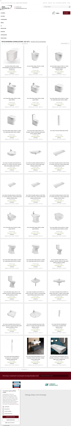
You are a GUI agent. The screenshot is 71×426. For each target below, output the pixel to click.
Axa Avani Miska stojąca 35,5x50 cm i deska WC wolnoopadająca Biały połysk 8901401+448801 (59, 46)
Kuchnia (10, 13)
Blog (54, 2)
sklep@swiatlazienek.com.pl (21, 8)
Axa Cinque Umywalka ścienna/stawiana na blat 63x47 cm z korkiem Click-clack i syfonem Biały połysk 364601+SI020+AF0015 (11, 142)
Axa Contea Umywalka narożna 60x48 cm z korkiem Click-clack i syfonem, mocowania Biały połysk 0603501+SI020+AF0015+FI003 (35, 271)
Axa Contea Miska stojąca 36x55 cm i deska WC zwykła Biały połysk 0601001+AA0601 (12, 238)
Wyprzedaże (4, 16)
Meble (23, 13)
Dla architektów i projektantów (61, 2)
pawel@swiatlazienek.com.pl (27, 392)
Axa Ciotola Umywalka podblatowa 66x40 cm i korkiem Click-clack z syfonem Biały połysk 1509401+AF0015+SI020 (35, 142)
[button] (10, 423)
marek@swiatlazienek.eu (54, 387)
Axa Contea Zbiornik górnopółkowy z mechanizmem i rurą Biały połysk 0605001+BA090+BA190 (11, 336)
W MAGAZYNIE (30, 13)
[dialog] (10, 407)
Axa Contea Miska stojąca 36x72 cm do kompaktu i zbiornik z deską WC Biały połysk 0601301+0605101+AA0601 (12, 271)
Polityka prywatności (27, 414)
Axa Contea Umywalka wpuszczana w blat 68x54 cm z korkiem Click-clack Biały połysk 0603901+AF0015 (35, 304)
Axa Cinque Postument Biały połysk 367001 (59, 108)
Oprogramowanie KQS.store (64, 424)
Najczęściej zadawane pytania (27, 410)
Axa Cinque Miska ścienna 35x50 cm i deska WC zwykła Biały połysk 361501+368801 (59, 77)
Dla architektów (62, 412)
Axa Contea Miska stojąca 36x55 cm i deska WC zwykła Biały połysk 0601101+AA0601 (35, 238)
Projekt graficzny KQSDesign (52, 424)
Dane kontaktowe (61, 409)
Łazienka (3, 13)
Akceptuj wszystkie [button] (10, 416)
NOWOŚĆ (38, 13)
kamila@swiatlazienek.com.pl (28, 381)
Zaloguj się (50, 2)
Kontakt (68, 2)
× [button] (18, 389)
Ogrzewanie (17, 13)
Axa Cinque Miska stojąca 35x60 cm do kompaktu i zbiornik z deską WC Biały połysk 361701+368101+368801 (35, 110)
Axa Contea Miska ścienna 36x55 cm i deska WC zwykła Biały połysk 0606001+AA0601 (59, 206)
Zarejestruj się (44, 410)
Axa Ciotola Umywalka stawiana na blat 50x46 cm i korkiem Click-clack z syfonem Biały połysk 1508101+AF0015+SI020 (35, 175)
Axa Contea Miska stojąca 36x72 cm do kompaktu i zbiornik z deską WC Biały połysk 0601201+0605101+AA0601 (59, 239)
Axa (14, 48)
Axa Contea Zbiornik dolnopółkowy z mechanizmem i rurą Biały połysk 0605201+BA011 (59, 304)
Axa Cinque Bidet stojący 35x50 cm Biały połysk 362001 (11, 77)
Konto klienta (44, 414)
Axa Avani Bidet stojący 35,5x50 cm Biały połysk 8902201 (35, 45)
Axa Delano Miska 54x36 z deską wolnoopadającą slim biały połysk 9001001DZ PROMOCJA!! (11, 46)
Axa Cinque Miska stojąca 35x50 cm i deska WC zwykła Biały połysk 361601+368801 (12, 109)
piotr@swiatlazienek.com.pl (55, 381)
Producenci (12, 16)
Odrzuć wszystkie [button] (11, 420)
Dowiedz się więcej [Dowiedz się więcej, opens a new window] (15, 404)
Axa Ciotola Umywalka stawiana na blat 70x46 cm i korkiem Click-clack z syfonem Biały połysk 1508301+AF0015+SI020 (59, 175)
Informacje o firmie (61, 410)
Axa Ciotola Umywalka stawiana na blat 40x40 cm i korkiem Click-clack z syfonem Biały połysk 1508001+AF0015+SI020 (12, 175)
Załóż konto (45, 2)
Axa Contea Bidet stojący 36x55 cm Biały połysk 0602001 (35, 206)
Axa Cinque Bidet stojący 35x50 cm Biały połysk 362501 (35, 77)
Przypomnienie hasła (44, 412)
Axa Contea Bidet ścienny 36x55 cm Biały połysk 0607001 (12, 206)
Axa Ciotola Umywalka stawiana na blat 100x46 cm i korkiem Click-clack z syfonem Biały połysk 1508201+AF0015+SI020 (59, 142)
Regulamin (27, 409)
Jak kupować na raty (27, 412)
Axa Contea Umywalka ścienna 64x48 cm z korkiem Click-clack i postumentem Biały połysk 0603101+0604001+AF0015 (12, 304)
